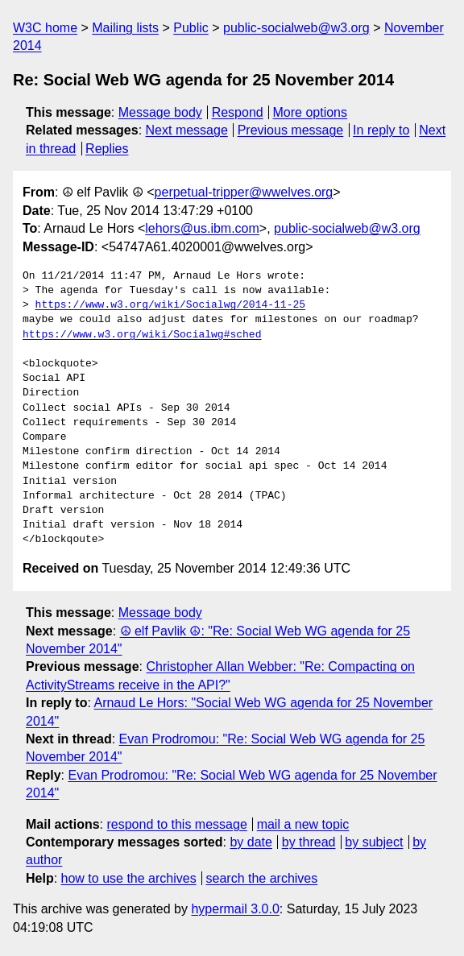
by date (250, 842)
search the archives (262, 878)
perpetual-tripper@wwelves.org (244, 192)
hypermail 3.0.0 (235, 909)
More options (310, 112)
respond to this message (176, 824)
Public (191, 28)
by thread (309, 842)
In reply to (381, 130)
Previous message (291, 130)
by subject (374, 842)
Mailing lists (125, 28)
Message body (160, 112)
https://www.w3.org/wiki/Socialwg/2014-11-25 (170, 305)
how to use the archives (129, 878)
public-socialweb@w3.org (296, 28)
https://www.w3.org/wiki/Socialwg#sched (142, 335)
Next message (187, 130)
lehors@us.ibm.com (202, 228)
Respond (237, 112)
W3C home (45, 28)
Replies (106, 148)
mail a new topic (303, 824)
